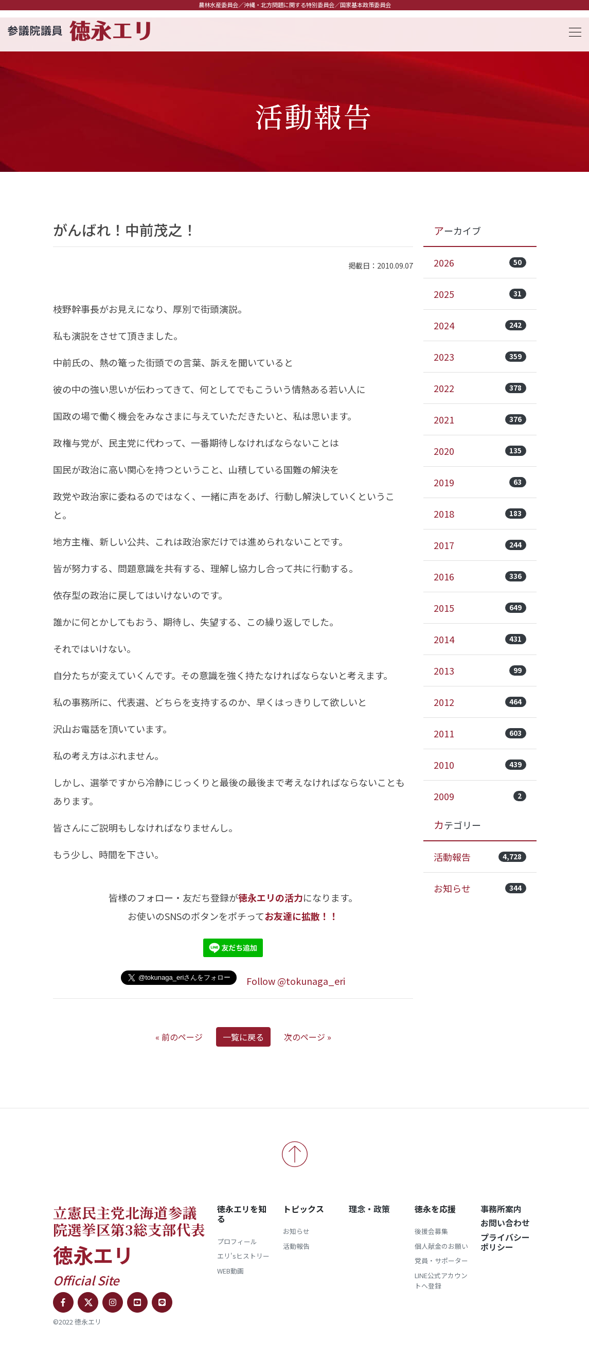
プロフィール (237, 1241)
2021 (480, 419)
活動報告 (480, 856)
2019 (480, 482)
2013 (480, 670)
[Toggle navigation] (572, 30)
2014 (480, 639)
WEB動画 (230, 1271)
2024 (480, 325)
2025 (480, 294)
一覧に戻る (243, 1037)
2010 (480, 764)
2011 (480, 733)
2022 (480, 388)
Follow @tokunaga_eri (295, 980)
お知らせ (480, 888)
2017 (480, 545)
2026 (480, 262)
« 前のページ (179, 1037)
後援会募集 (431, 1231)
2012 (480, 702)
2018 (480, 513)
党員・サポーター (441, 1260)
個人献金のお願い (441, 1246)
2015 (480, 607)
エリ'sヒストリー (243, 1256)
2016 (480, 576)
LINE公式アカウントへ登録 (441, 1280)
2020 (480, 450)
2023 (480, 356)
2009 (480, 796)
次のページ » (307, 1037)
